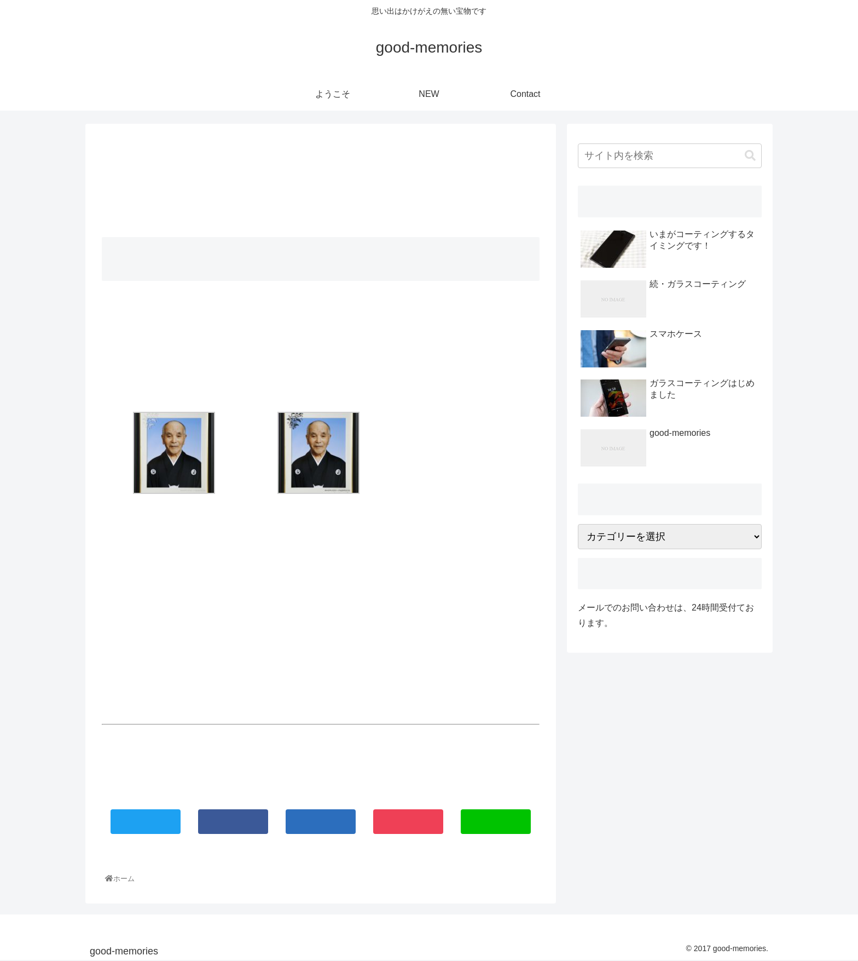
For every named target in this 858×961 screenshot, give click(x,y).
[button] (750, 155)
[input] (670, 155)
